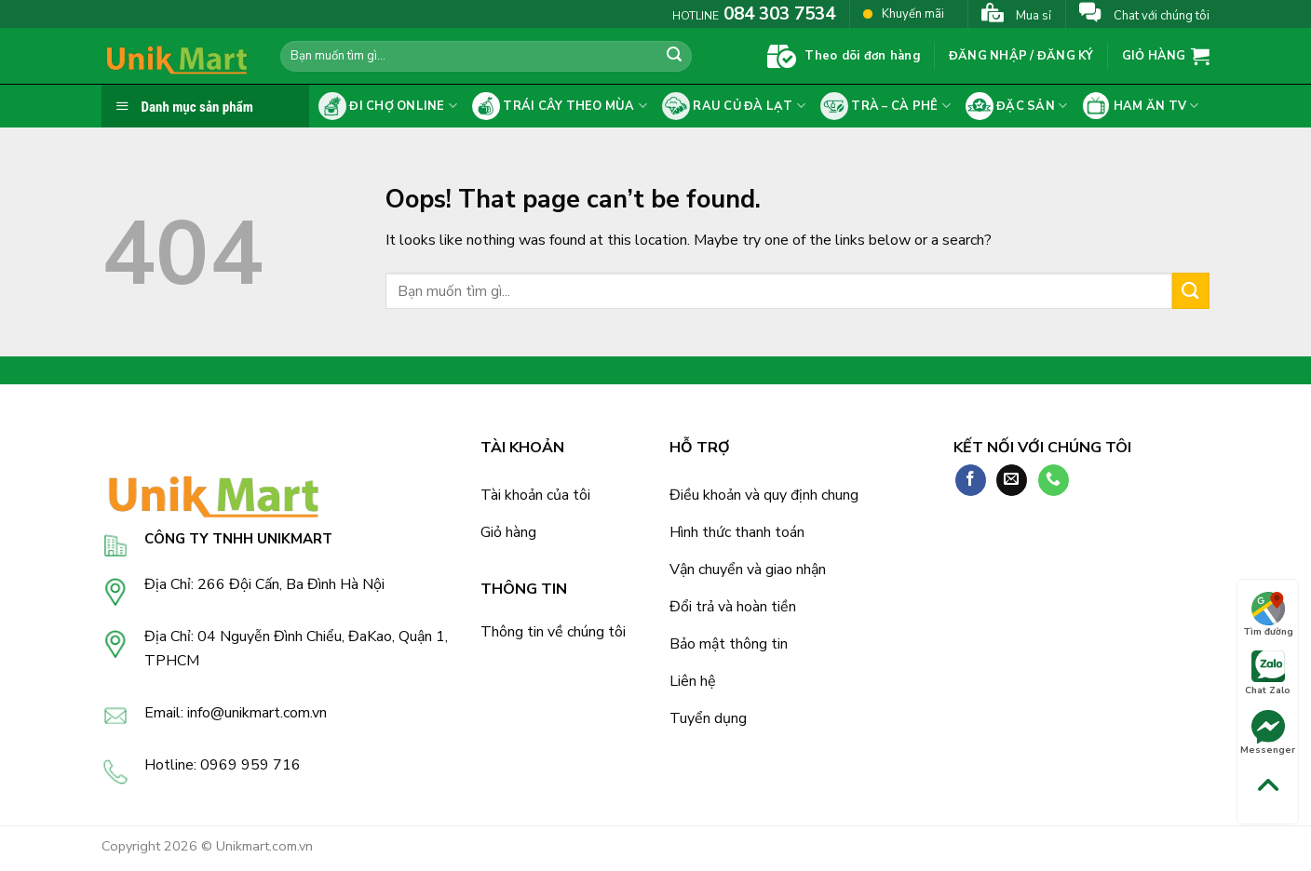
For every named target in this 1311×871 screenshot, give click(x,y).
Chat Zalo (1268, 673)
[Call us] (1053, 480)
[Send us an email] (1011, 480)
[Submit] (674, 57)
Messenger (1267, 733)
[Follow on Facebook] (970, 480)
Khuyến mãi (903, 13)
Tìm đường (1268, 615)
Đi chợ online (387, 106)
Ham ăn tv (1140, 106)
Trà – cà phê (885, 106)
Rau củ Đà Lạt (733, 106)
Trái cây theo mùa (559, 106)
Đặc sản (1017, 106)
